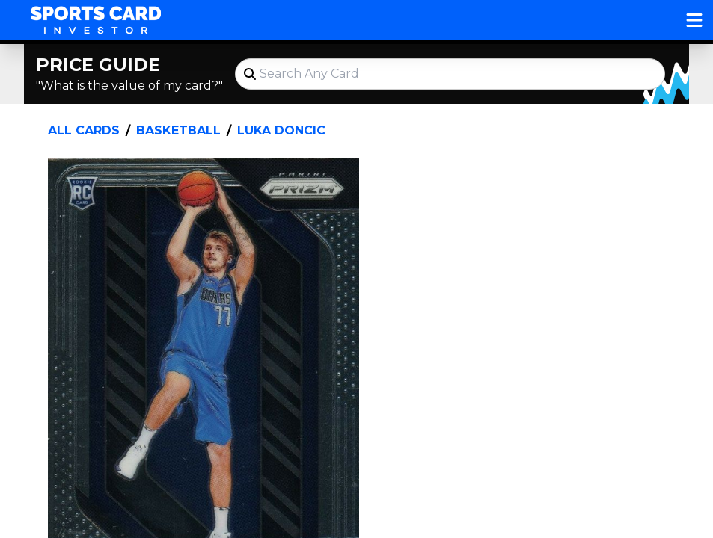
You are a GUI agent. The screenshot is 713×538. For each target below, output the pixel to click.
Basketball (178, 130)
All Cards (84, 130)
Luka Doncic (281, 130)
